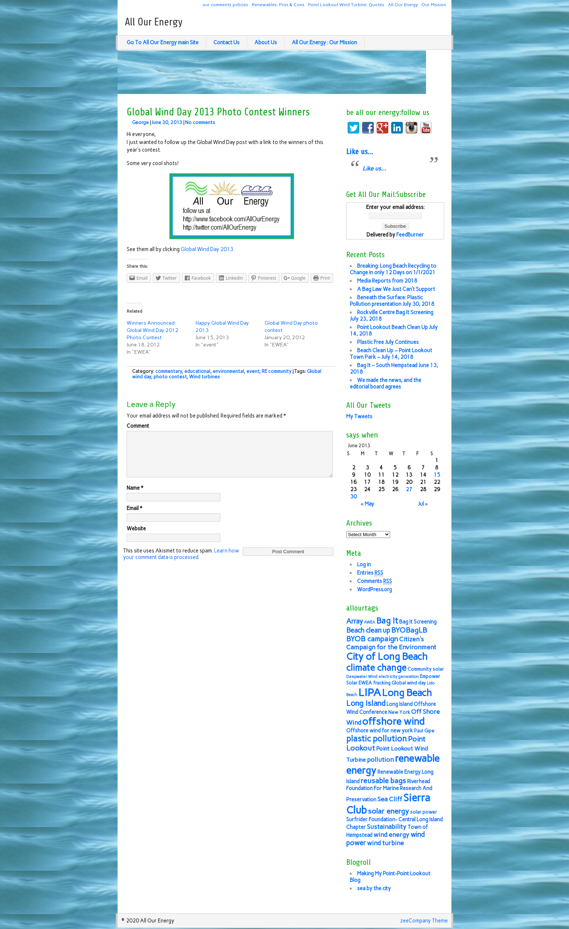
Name (135, 496)
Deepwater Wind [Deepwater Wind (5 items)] (361, 676)
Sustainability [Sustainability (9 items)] (386, 826)
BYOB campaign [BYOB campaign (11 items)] (372, 638)
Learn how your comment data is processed (181, 562)
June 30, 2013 (167, 122)
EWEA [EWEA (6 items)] (365, 683)
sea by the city (374, 888)
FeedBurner (410, 234)
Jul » (423, 504)
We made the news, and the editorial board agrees (385, 383)
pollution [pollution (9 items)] (380, 759)
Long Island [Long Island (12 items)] (365, 703)
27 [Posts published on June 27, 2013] (409, 489)
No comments (200, 122)
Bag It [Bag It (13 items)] (387, 621)
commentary (168, 371)
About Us (265, 42)
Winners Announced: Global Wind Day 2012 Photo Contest (153, 330)
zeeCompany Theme (424, 920)
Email (134, 517)
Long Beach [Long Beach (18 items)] (407, 693)
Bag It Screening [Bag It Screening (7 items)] (418, 621)
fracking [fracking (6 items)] (381, 683)
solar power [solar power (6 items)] (423, 812)
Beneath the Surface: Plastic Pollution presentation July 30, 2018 (392, 300)
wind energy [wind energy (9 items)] (391, 834)
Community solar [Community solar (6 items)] (426, 669)
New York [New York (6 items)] (399, 712)
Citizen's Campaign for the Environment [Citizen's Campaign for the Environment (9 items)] (391, 643)
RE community (276, 371)
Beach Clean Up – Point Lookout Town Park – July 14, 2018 (391, 353)
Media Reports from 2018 (387, 281)
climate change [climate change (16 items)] (376, 667)
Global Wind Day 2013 (207, 249)
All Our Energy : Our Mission (417, 4)
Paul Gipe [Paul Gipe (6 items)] (424, 730)
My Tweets (359, 416)
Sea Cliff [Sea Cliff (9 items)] (389, 799)
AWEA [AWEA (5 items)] (369, 622)
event (252, 371)
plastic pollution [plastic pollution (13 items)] (376, 739)
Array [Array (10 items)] (354, 621)
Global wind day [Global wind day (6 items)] (409, 683)
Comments (374, 581)
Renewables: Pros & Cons (278, 4)
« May (367, 504)
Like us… (359, 151)
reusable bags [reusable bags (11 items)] (383, 780)
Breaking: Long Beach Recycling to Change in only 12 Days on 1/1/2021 (393, 269)
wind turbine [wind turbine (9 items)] (385, 843)
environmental (228, 371)
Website (136, 537)
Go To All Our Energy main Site (162, 42)
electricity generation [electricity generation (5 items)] (398, 676)
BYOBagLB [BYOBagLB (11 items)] (409, 630)
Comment (138, 426)
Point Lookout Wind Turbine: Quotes (346, 4)
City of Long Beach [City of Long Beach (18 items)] (386, 656)
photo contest (170, 376)
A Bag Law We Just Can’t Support (396, 289)
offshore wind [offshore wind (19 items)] (393, 721)
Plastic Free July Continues (388, 342)
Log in (364, 564)
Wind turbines (204, 376)
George (140, 122)
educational (197, 371)
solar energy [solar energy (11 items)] (388, 811)
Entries (370, 573)
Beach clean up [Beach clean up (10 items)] (368, 630)
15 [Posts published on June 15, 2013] (437, 475)
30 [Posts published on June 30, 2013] (353, 496)
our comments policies (225, 4)
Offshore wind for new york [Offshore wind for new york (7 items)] (379, 730)
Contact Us (226, 42)
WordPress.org (374, 589)
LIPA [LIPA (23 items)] (369, 692)
